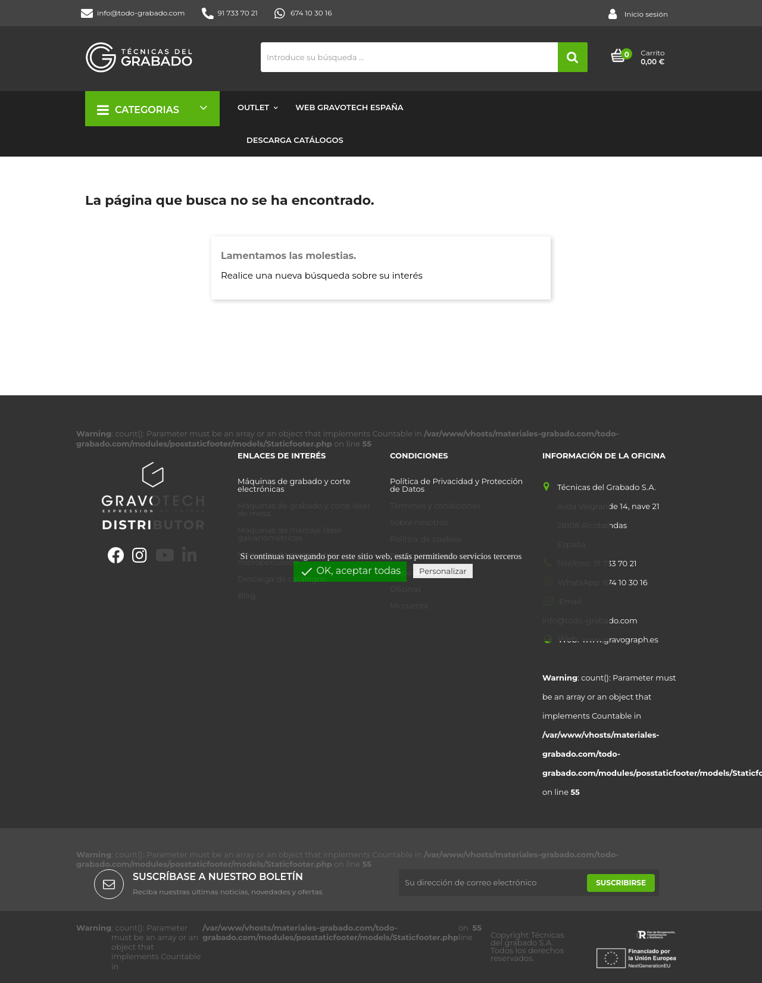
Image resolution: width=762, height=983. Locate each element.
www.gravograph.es (620, 640)
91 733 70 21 (230, 13)
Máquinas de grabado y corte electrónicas (294, 485)
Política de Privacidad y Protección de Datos (456, 485)
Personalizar (443, 571)
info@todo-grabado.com (133, 13)
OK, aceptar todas (350, 571)
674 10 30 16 (303, 13)
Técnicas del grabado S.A (527, 938)
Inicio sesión (638, 14)
